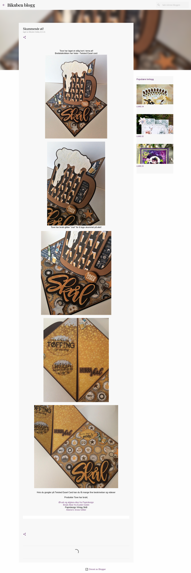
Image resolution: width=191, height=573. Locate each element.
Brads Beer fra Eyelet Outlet (76, 505)
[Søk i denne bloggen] (175, 5)
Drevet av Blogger (95, 569)
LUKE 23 (140, 166)
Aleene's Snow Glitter (76, 510)
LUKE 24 (140, 106)
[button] (24, 37)
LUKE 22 (140, 136)
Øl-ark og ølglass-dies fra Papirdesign (76, 502)
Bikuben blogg (21, 5)
